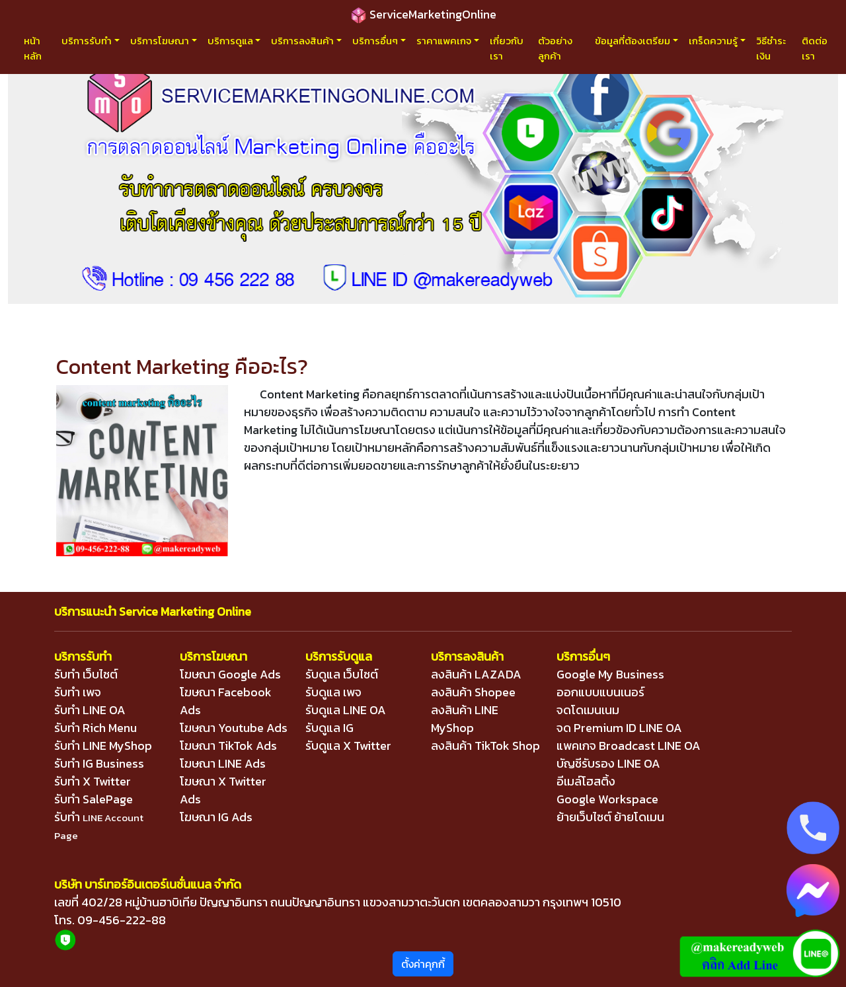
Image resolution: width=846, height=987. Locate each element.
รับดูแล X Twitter (348, 745)
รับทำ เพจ (77, 692)
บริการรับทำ (86, 40)
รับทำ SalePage (93, 799)
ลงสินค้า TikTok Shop (485, 745)
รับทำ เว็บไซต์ (86, 674)
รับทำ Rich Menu (95, 728)
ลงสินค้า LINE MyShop (464, 719)
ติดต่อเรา (814, 48)
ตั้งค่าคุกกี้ (423, 964)
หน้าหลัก (33, 48)
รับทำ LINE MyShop (103, 745)
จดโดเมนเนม (588, 710)
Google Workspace (607, 799)
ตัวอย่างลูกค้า (555, 48)
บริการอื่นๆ (375, 40)
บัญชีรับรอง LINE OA (608, 763)
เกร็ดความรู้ (713, 40)
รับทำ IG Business (99, 763)
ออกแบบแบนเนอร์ (600, 692)
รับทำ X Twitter (92, 781)
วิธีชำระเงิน (771, 48)
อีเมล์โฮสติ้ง (586, 781)
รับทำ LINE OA (90, 710)
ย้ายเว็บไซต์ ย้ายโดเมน (610, 817)
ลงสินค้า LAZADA (476, 674)
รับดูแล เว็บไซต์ (341, 674)
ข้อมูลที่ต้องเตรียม (632, 40)
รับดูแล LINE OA (345, 710)
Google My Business (610, 674)
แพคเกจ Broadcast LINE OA (629, 745)
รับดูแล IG (329, 728)
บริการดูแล (230, 40)
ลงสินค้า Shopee (473, 692)
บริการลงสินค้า (302, 40)
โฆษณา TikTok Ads (228, 745)
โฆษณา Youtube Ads (234, 728)
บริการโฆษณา (159, 40)
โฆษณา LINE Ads (223, 763)
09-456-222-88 (121, 920)
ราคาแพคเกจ (443, 40)
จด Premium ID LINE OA (619, 728)
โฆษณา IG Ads (216, 817)
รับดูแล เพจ (333, 692)
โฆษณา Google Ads (230, 674)
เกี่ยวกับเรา (506, 48)
